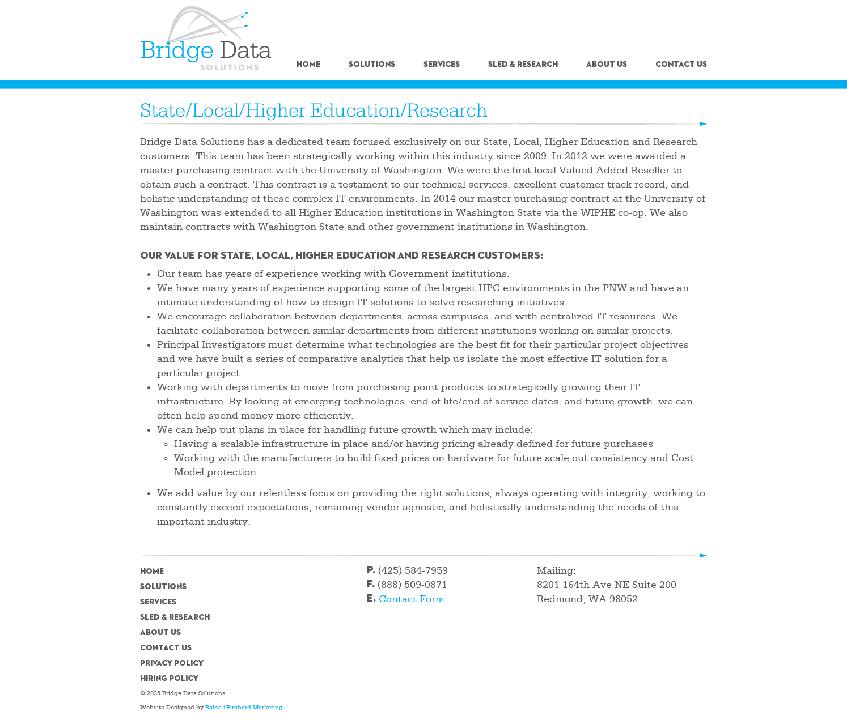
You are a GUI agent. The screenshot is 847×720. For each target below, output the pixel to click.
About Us (606, 65)
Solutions (372, 65)
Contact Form (411, 598)
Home (308, 65)
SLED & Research (523, 65)
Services (442, 65)
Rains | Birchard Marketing (244, 707)
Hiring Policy (169, 679)
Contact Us (681, 65)
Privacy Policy (172, 663)
